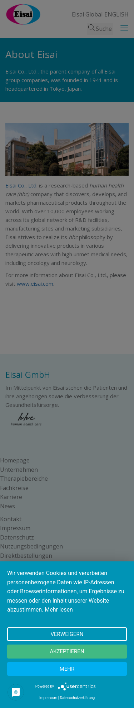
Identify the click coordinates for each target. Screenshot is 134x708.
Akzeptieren (67, 651)
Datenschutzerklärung (77, 698)
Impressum (48, 698)
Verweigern (67, 634)
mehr (67, 669)
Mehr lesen (59, 609)
